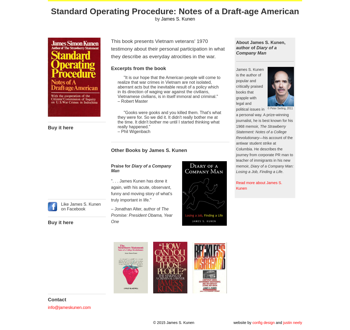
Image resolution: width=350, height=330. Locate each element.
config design (263, 323)
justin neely (292, 323)
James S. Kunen (178, 19)
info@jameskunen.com (69, 307)
